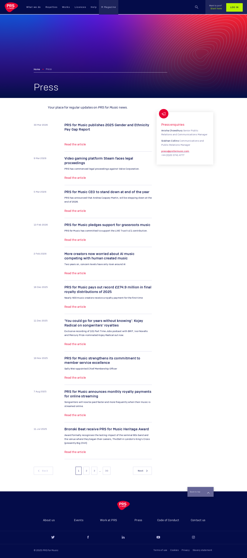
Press (138, 520)
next (143, 470)
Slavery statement (202, 550)
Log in (234, 7)
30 (106, 471)
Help (94, 7)
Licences (80, 7)
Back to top (198, 491)
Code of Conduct (168, 520)
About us (49, 520)
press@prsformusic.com (175, 151)
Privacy (186, 550)
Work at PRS (108, 520)
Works (66, 7)
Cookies (174, 550)
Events (78, 520)
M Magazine (108, 7)
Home (37, 69)
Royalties (51, 7)
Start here (215, 7)
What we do (33, 7)
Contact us (198, 520)
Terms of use (160, 550)
